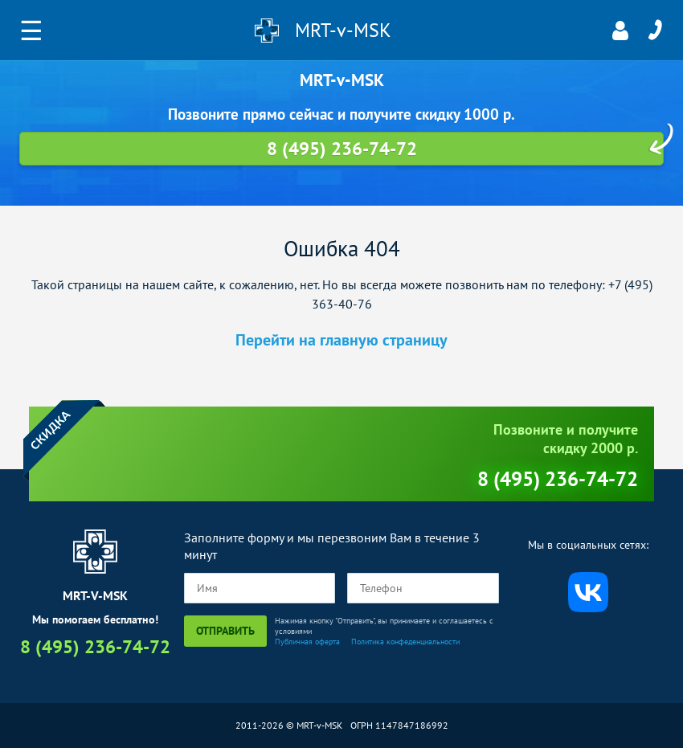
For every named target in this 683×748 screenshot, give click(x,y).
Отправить (225, 630)
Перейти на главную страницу (341, 339)
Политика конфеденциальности (405, 641)
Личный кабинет (620, 30)
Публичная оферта (307, 641)
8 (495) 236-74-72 (655, 30)
